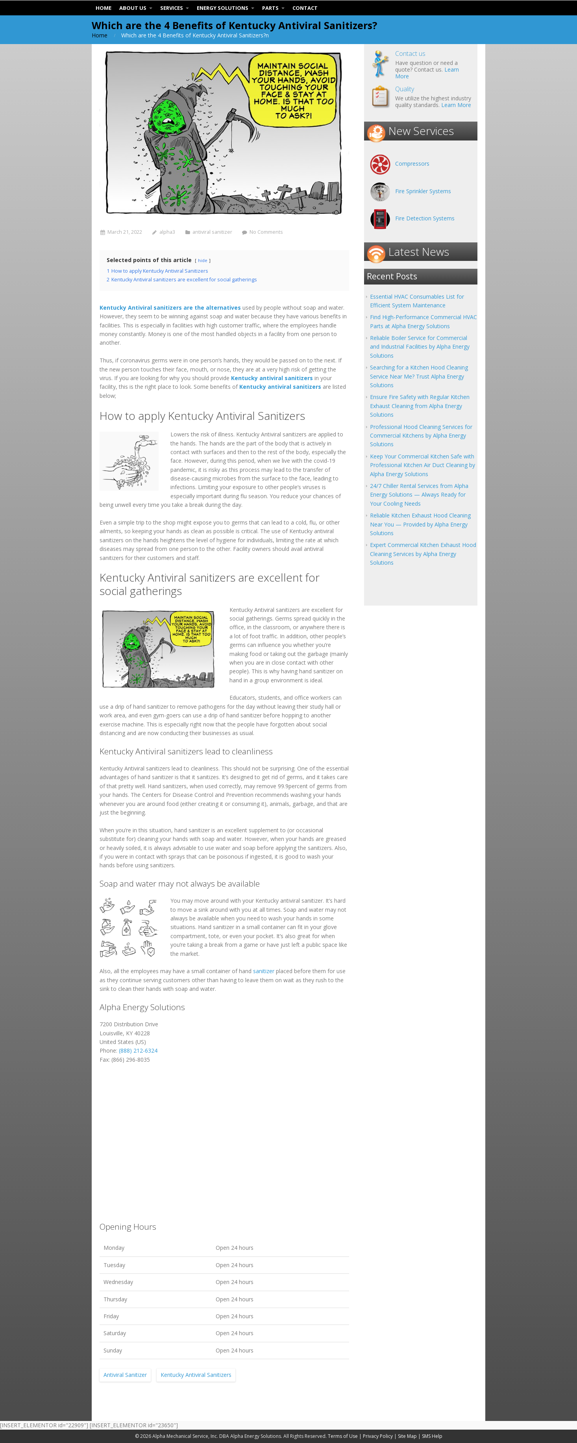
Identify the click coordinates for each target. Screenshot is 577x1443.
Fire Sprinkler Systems (423, 191)
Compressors (412, 163)
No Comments (266, 232)
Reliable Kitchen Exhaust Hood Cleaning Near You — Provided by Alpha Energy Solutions (420, 524)
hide (202, 260)
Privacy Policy (378, 1436)
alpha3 (167, 232)
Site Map (407, 1436)
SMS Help (432, 1436)
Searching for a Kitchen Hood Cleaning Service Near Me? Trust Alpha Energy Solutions (419, 376)
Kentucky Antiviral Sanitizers (196, 1374)
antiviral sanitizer (212, 232)
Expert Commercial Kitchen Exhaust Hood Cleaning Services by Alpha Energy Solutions (423, 553)
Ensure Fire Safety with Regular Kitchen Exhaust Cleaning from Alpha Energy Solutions (420, 405)
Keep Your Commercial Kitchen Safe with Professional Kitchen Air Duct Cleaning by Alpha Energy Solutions (422, 465)
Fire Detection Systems (425, 218)
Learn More (456, 105)
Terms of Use (343, 1436)
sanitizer (263, 971)
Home (99, 35)
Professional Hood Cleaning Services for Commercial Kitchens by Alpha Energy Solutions (421, 435)
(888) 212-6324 (138, 1050)
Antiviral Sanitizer (125, 1374)
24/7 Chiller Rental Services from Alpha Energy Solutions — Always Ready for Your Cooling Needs (419, 494)
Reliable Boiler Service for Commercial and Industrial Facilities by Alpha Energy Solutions (420, 346)
